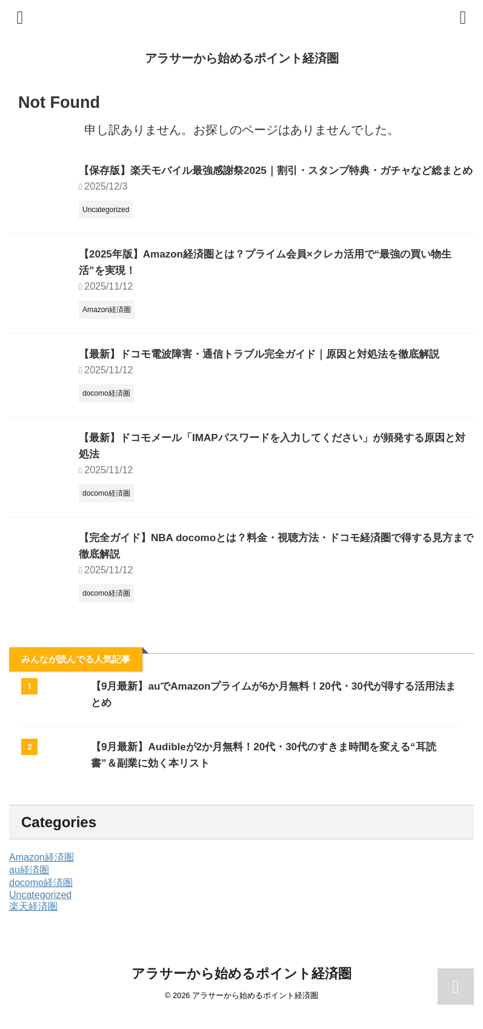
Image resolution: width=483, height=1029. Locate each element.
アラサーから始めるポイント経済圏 (242, 58)
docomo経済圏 (41, 899)
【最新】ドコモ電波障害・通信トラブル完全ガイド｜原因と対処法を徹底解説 (270, 370)
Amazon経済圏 (41, 873)
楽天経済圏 (33, 922)
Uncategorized (40, 911)
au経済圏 (29, 886)
